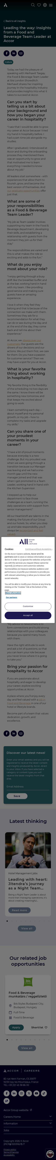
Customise (28, 606)
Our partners (11, 597)
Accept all (28, 615)
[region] (28, 580)
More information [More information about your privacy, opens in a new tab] (13, 593)
